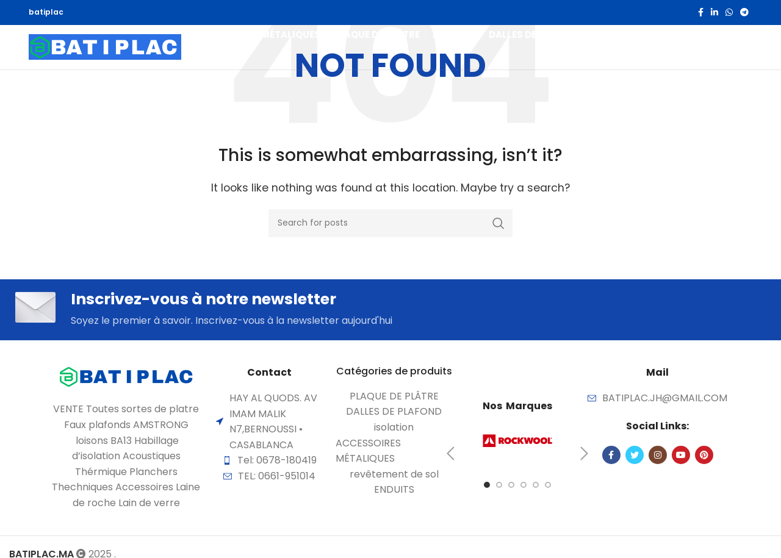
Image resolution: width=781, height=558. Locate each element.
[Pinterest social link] (704, 459)
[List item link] (394, 401)
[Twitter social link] (634, 459)
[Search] (722, 57)
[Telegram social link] (744, 13)
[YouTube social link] (681, 459)
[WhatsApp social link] (729, 13)
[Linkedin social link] (714, 13)
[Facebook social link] (700, 13)
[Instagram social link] (658, 459)
